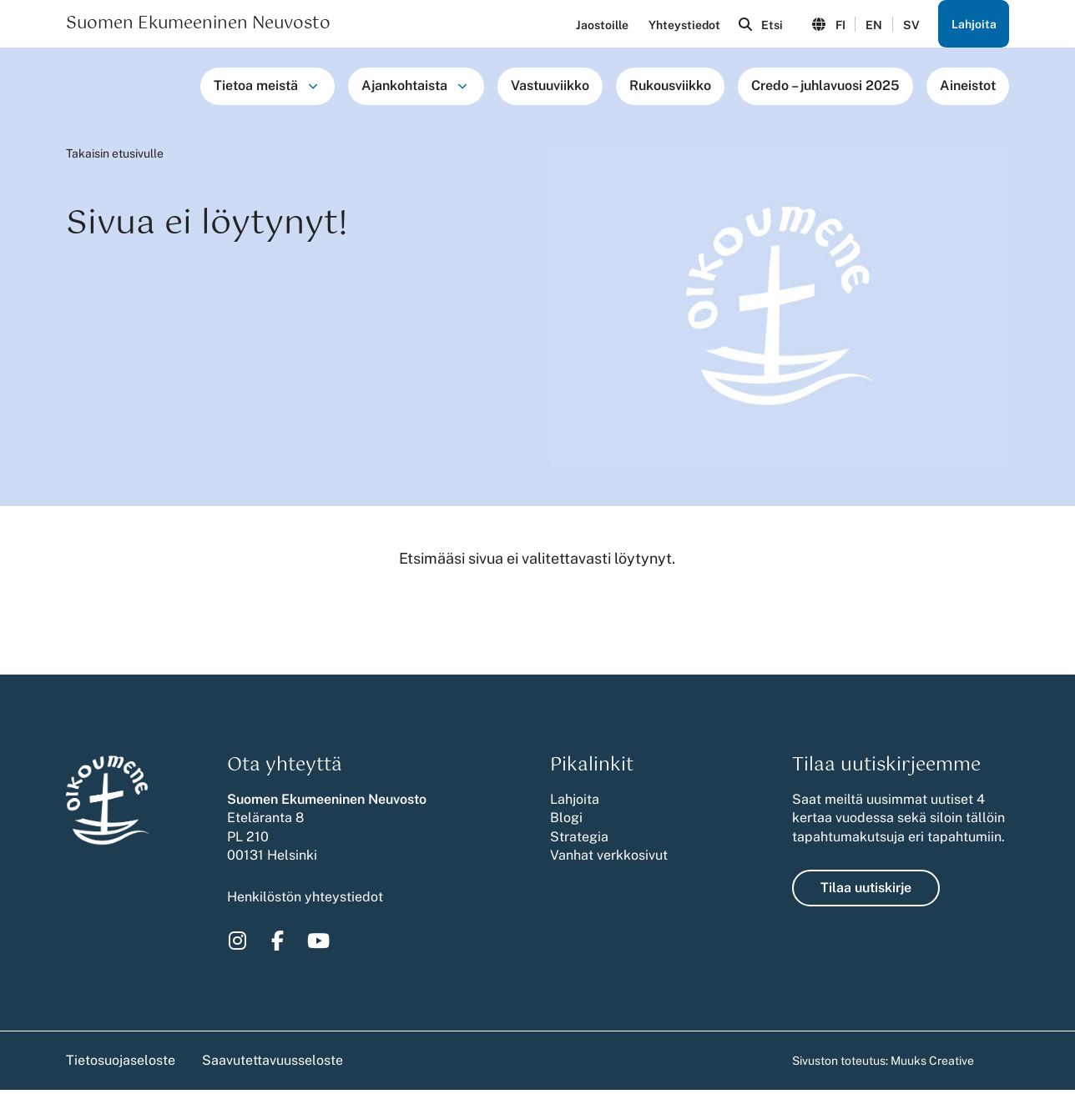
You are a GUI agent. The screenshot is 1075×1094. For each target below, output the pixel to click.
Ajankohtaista (404, 90)
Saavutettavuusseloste (272, 1064)
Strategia (579, 841)
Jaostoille (596, 27)
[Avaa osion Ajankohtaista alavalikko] (462, 90)
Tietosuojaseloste (120, 1064)
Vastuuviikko (550, 90)
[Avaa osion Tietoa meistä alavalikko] (313, 90)
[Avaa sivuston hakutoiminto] (756, 26)
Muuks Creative (932, 1064)
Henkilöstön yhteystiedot (305, 901)
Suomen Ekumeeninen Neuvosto (198, 25)
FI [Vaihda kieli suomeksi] (837, 27)
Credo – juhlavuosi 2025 (825, 90)
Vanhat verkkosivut (609, 859)
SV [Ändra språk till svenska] (909, 27)
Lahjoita (973, 26)
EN (871, 27)
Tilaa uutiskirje (865, 892)
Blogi (566, 822)
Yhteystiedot (678, 27)
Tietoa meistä (256, 90)
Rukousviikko (670, 90)
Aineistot (968, 90)
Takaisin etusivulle (115, 157)
